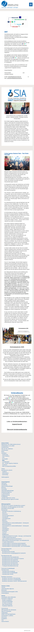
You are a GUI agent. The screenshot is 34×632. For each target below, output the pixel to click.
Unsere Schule (5, 443)
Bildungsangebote (5, 504)
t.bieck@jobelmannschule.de (14, 76)
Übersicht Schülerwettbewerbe (17, 429)
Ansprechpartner (5, 481)
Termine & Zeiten (5, 585)
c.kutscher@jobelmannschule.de (14, 78)
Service (3, 595)
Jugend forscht (17, 424)
